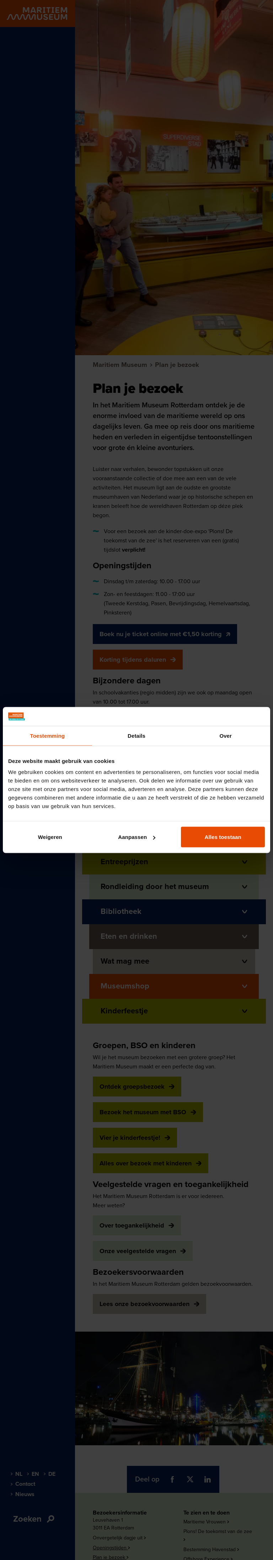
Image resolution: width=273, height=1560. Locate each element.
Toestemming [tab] (47, 735)
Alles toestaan (223, 837)
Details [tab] (136, 735)
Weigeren (50, 837)
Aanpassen (136, 837)
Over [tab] (225, 735)
